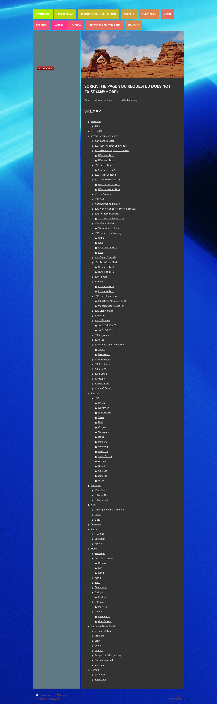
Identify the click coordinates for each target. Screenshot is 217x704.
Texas (101, 418)
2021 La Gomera (103, 194)
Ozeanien (96, 524)
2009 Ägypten (102, 335)
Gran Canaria (104, 621)
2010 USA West (102, 320)
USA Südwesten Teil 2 (109, 185)
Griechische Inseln (104, 558)
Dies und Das (97, 131)
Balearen (99, 602)
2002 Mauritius (102, 384)
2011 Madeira (101, 316)
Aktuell (98, 126)
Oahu (101, 238)
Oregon (102, 427)
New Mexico (104, 413)
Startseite (96, 122)
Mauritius (99, 534)
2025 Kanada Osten (104, 141)
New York (103, 476)
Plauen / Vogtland (104, 660)
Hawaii (101, 481)
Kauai (101, 243)
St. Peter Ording (103, 631)
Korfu (101, 573)
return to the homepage (126, 100)
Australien (96, 485)
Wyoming (103, 447)
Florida (101, 403)
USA (97, 398)
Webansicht (174, 699)
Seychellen (100, 539)
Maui (100, 253)
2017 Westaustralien (104, 223)
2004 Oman (101, 374)
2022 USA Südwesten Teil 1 (108, 180)
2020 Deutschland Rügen (107, 204)
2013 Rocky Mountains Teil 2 (112, 301)
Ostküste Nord (102, 495)
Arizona (102, 461)
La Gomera (104, 617)
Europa (94, 549)
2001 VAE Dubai (103, 388)
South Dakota (105, 456)
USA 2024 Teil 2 (106, 155)
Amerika (95, 393)
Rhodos (102, 563)
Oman (98, 515)
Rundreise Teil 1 (106, 267)
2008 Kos (99, 340)
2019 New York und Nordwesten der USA (115, 209)
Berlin (97, 641)
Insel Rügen (100, 665)
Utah (100, 422)
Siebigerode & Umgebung (108, 655)
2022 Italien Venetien (105, 175)
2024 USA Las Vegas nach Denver (112, 151)
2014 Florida (100, 282)
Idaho (101, 437)
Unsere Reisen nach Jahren (104, 136)
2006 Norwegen (103, 359)
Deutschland (101, 587)
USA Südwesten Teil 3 (109, 189)
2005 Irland (100, 369)
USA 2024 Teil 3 (106, 160)
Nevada (102, 466)
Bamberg (99, 636)
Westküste (100, 490)
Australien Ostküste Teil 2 (111, 219)
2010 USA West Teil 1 (108, 325)
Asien (93, 505)
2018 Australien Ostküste (107, 214)
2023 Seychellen (103, 165)
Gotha (98, 646)
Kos (100, 568)
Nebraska (103, 452)
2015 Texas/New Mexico (107, 262)
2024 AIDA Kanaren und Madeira (111, 146)
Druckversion (46, 695)
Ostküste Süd (101, 500)
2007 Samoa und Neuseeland (109, 345)
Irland (97, 583)
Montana (102, 442)
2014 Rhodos (101, 277)
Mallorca (102, 607)
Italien (98, 578)
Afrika (94, 529)
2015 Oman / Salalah (105, 257)
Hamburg (99, 650)
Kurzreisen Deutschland (103, 626)
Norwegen (100, 554)
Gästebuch (100, 675)
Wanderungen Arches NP (111, 306)
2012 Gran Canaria (104, 311)
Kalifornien (103, 408)
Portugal (99, 592)
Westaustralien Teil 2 (108, 228)
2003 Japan (100, 379)
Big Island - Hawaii (107, 248)
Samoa (101, 350)
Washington (104, 432)
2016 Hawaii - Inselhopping (108, 233)
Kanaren (99, 612)
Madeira (102, 597)
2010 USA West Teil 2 (109, 330)
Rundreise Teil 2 (106, 272)
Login (178, 695)
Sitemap (62, 695)
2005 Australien (102, 364)
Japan (97, 519)
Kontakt (95, 670)
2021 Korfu (100, 199)
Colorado (102, 471)
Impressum (100, 680)
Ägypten (99, 544)
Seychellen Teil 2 (106, 170)
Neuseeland (104, 354)
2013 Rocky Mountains (106, 296)
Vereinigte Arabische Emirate (109, 510)
